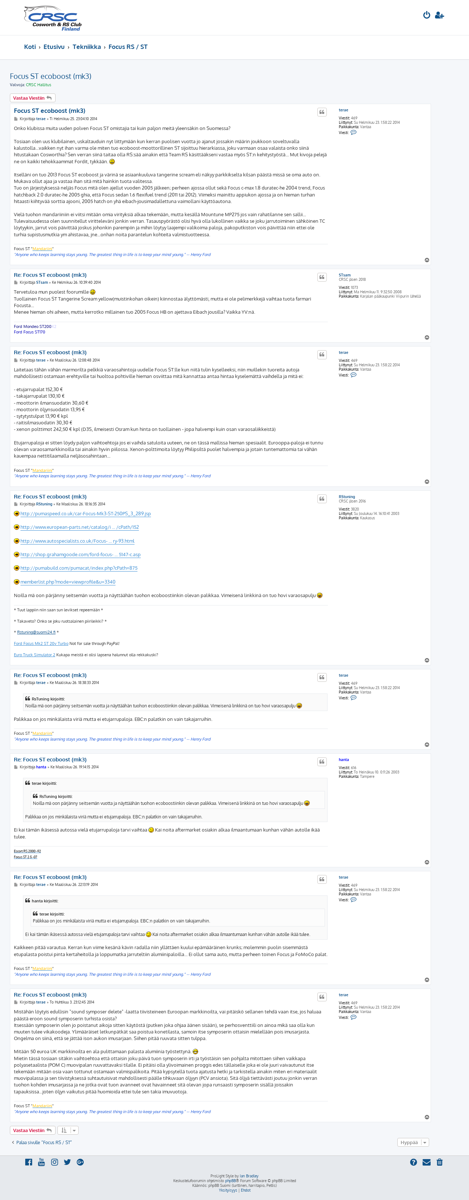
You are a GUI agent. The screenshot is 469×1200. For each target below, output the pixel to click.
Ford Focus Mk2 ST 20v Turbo (41, 643)
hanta (344, 759)
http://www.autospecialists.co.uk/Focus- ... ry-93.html (77, 541)
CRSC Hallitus (38, 84)
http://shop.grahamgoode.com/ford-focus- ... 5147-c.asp (80, 554)
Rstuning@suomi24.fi (36, 632)
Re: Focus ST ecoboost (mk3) (50, 275)
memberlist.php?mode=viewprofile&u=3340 (68, 582)
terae (343, 110)
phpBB (230, 1180)
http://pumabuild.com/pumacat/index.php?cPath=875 (78, 568)
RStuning (347, 496)
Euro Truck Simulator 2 (34, 654)
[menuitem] (427, 16)
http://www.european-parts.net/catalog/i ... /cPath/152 (79, 527)
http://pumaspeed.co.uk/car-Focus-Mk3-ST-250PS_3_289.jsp (85, 513)
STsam (345, 275)
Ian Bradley (249, 1176)
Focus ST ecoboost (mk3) (50, 76)
